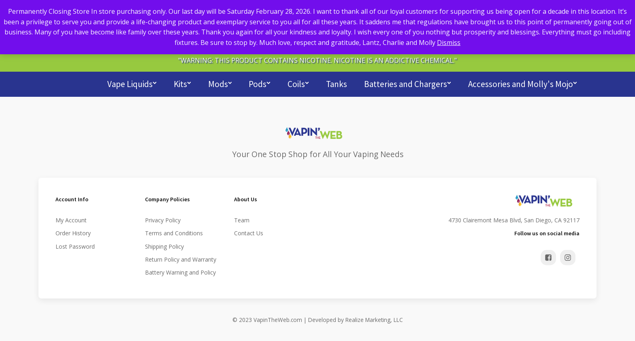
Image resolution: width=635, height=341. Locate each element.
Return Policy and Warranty (180, 258)
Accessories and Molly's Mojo (522, 82)
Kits (182, 82)
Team (241, 219)
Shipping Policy (164, 245)
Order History (73, 232)
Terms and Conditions (174, 232)
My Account (71, 219)
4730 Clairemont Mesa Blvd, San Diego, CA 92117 (514, 219)
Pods (260, 82)
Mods (220, 82)
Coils (298, 82)
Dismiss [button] (448, 42)
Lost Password (75, 245)
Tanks (336, 82)
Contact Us (248, 232)
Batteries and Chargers (407, 82)
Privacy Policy (163, 219)
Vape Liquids (132, 82)
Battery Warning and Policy (180, 271)
